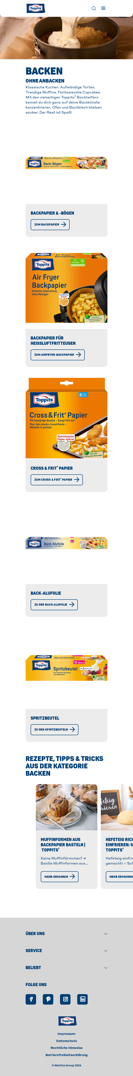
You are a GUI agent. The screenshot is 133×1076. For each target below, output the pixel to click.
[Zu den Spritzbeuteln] (54, 729)
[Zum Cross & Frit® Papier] (57, 479)
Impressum (66, 1043)
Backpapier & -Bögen (52, 213)
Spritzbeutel (45, 718)
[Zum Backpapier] (50, 224)
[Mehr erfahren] (35, 908)
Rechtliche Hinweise (67, 1057)
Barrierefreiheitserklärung (67, 1064)
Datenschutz (66, 1050)
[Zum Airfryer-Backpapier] (58, 354)
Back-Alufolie (46, 593)
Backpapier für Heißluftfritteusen (53, 341)
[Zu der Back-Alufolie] (54, 604)
